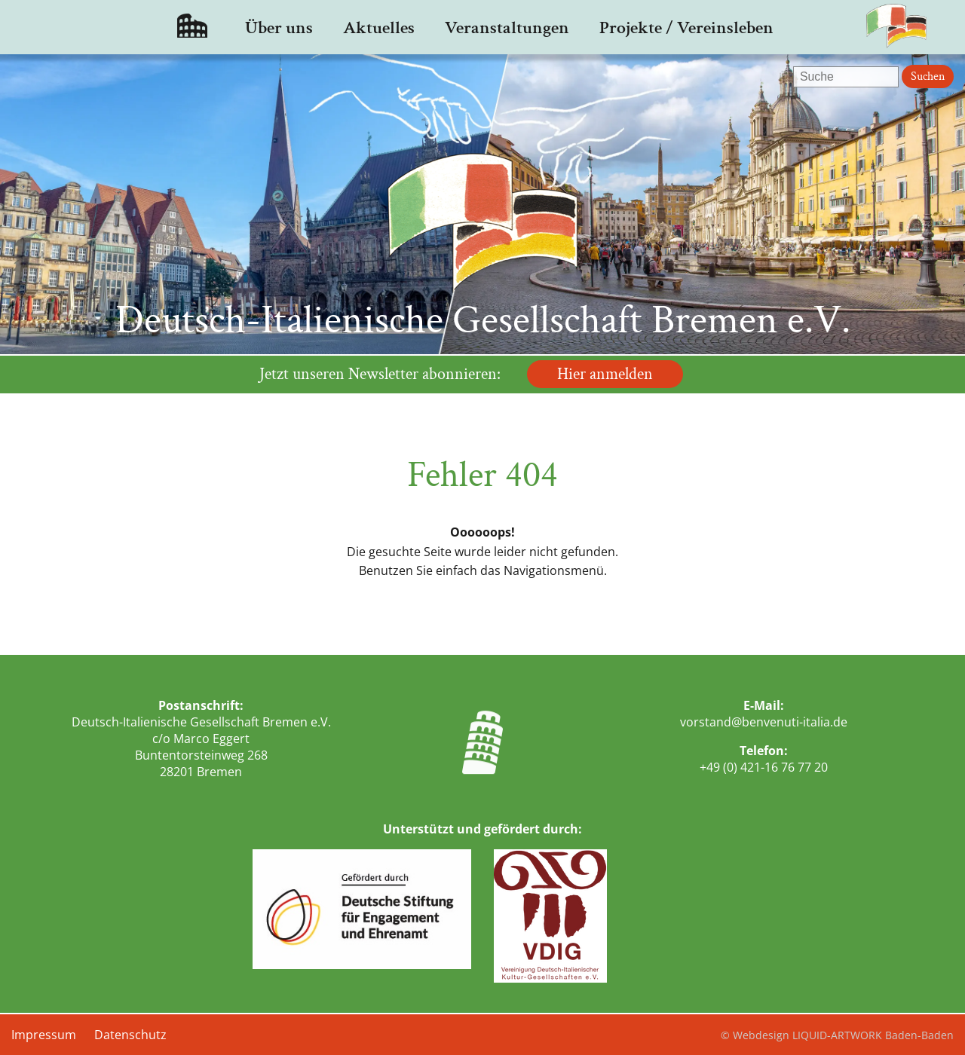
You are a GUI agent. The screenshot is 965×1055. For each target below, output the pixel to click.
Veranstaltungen (507, 27)
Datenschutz (130, 1034)
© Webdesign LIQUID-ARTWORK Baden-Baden (837, 1035)
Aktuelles (379, 27)
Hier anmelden (605, 374)
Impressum (43, 1034)
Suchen (928, 76)
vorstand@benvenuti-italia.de (763, 722)
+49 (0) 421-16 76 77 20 (764, 767)
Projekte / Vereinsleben (686, 27)
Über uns (279, 27)
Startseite (192, 27)
